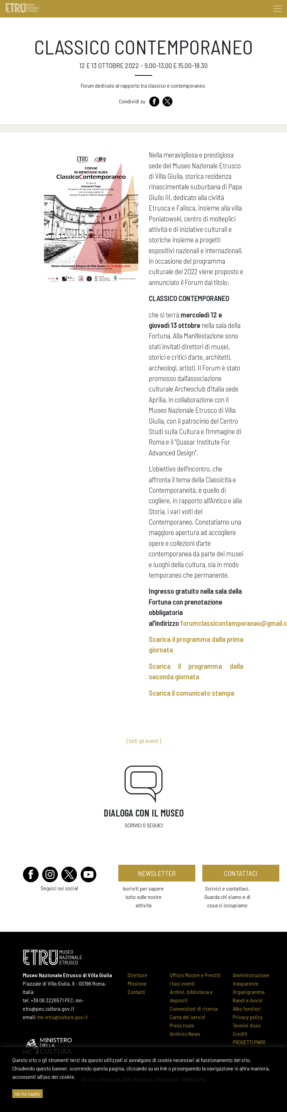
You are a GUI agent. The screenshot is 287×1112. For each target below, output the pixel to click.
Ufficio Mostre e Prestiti (195, 975)
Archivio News (185, 1033)
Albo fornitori (247, 1008)
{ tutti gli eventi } (143, 740)
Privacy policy (248, 1017)
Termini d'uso (247, 1025)
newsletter (157, 873)
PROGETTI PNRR (249, 1042)
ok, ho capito (27, 1094)
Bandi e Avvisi (248, 1000)
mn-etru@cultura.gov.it (62, 1017)
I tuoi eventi (182, 983)
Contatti (136, 991)
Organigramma (249, 991)
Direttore (137, 975)
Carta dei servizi (187, 1017)
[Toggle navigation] (277, 8)
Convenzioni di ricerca (194, 1008)
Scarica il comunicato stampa (191, 692)
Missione (137, 983)
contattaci (241, 873)
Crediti (240, 1033)
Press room (182, 1025)
